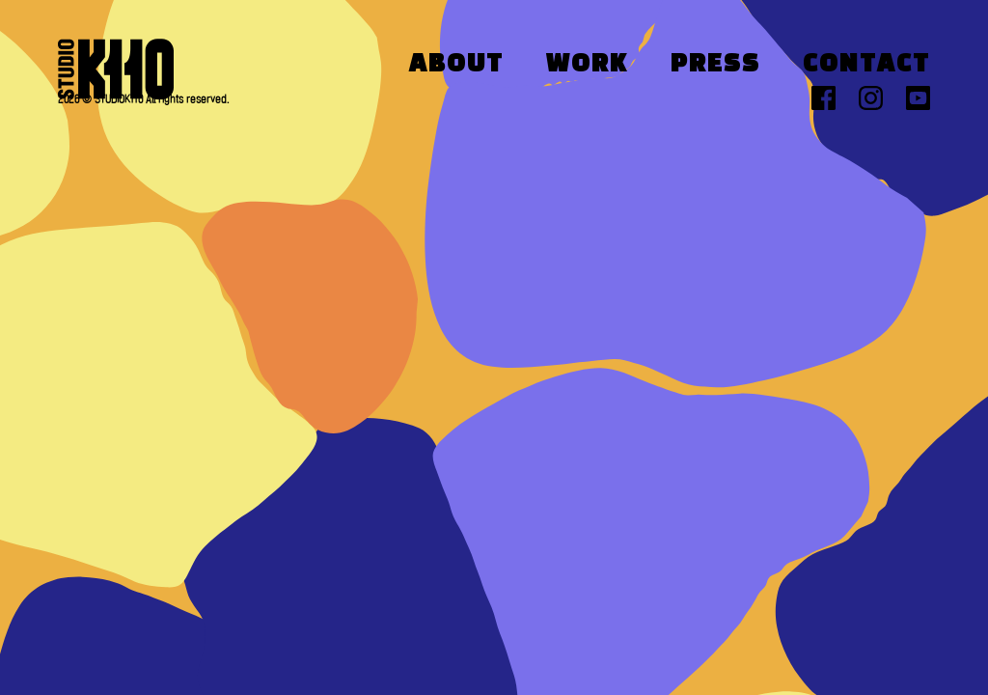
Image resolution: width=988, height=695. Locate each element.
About (456, 64)
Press (715, 64)
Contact (866, 64)
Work (587, 64)
